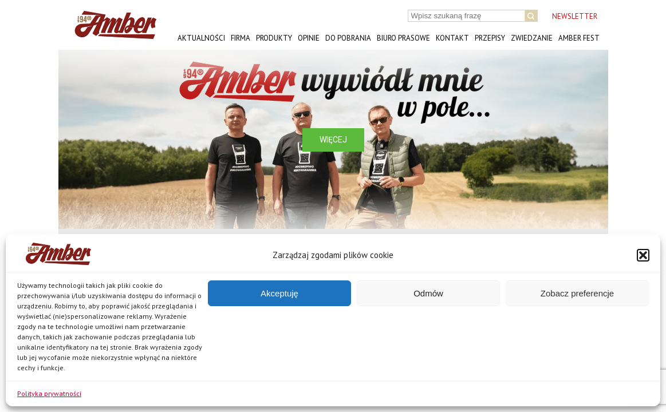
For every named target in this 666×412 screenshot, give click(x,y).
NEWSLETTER (574, 16)
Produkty (274, 38)
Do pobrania (348, 38)
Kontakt (452, 38)
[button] (643, 255)
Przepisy (490, 38)
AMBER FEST (579, 38)
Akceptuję (279, 293)
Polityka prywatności (49, 393)
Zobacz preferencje (577, 293)
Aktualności (201, 38)
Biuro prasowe (403, 38)
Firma (240, 38)
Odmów (428, 293)
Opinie (309, 38)
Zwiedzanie (532, 38)
